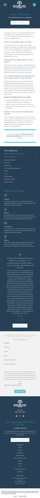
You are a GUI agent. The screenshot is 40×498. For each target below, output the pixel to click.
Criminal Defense (20, 455)
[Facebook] (20, 416)
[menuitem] (19, 153)
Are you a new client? (10, 360)
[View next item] (22, 320)
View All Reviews (20, 326)
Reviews (20, 463)
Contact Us (20, 471)
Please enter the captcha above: (12, 385)
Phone (6, 351)
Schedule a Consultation (20, 23)
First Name (7, 343)
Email (5, 355)
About (20, 450)
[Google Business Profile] (16, 416)
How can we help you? (10, 364)
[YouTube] (23, 416)
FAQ (20, 466)
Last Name (7, 347)
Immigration (20, 452)
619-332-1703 (20, 412)
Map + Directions (20, 483)
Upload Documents (20, 469)
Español (20, 461)
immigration (8, 50)
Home (20, 447)
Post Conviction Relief (20, 458)
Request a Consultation (20, 440)
